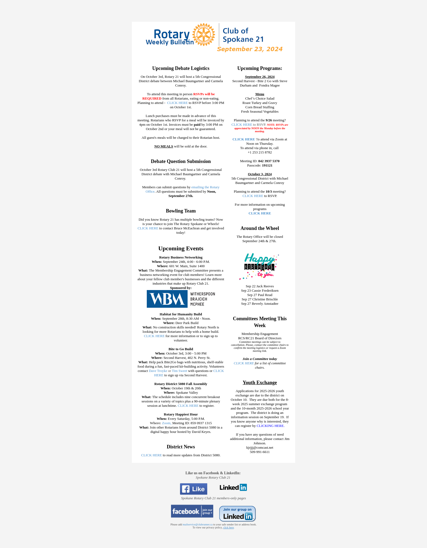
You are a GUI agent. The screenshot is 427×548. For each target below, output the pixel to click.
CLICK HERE (177, 103)
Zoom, (167, 423)
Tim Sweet (179, 371)
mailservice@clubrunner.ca (197, 524)
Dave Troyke (157, 371)
